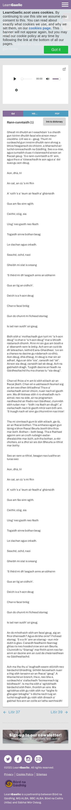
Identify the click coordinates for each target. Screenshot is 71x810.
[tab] (13, 114)
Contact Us (38, 759)
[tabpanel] (35, 412)
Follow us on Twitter (8, 759)
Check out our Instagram (28, 759)
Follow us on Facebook (18, 759)
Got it (56, 50)
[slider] (26, 79)
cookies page (40, 28)
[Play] (15, 79)
